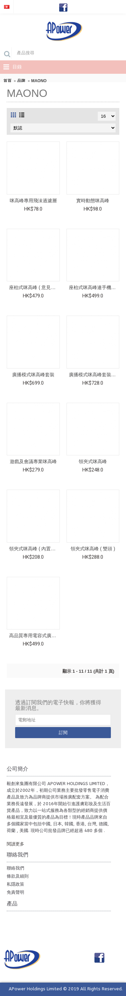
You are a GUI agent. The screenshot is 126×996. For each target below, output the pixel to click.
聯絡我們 (15, 868)
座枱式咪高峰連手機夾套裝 (94, 287)
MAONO (39, 80)
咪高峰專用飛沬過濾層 (33, 200)
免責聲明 (15, 892)
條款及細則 (18, 876)
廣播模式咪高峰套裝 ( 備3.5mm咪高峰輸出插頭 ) (94, 374)
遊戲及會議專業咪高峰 (33, 461)
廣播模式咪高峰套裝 (33, 374)
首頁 (7, 80)
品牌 (21, 80)
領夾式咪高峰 (93, 461)
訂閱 (63, 732)
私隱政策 (15, 884)
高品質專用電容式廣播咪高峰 (34, 635)
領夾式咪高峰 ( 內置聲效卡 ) (34, 548)
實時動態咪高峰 (92, 200)
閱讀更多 (15, 843)
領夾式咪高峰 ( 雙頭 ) (93, 548)
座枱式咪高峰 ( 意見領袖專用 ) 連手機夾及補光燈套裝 (34, 287)
